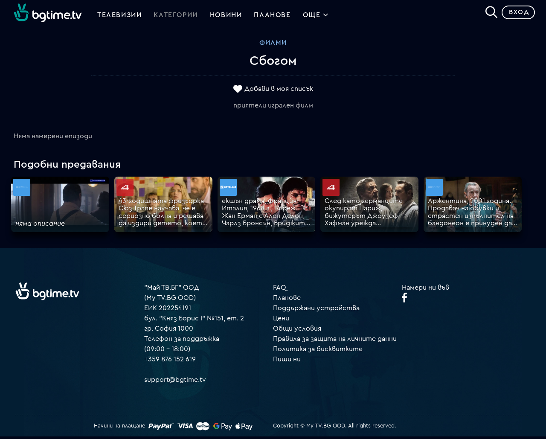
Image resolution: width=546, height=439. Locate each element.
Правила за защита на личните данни (335, 340)
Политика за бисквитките (318, 351)
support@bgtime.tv (175, 381)
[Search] (489, 13)
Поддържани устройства (316, 310)
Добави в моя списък (278, 90)
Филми (273, 44)
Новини (226, 16)
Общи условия (297, 330)
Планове (287, 300)
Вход (516, 15)
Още (316, 17)
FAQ (279, 289)
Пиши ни (287, 361)
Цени (281, 320)
